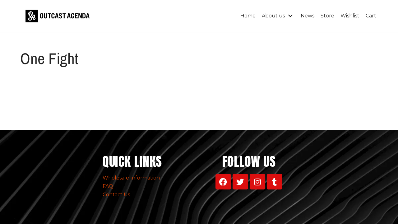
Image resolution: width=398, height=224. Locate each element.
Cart (371, 16)
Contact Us (116, 195)
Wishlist (349, 16)
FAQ (108, 186)
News (307, 16)
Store (327, 16)
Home (248, 16)
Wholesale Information (131, 178)
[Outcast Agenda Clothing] (59, 16)
